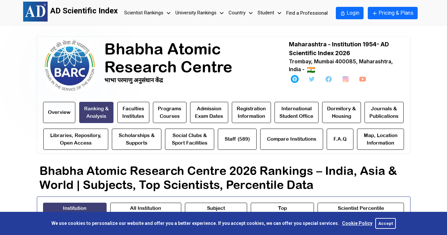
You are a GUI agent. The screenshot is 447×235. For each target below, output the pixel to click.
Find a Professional (307, 13)
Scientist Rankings (148, 13)
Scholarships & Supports (137, 139)
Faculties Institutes (133, 112)
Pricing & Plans (392, 13)
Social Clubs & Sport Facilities (189, 139)
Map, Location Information (380, 139)
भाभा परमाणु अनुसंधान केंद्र (133, 80)
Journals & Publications (383, 112)
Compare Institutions (291, 139)
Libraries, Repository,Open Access (75, 139)
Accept (385, 223)
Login (349, 13)
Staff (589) (237, 139)
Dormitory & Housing (341, 112)
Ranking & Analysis (96, 112)
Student (270, 13)
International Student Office (296, 112)
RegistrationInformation (251, 112)
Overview (59, 112)
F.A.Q (340, 139)
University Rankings (200, 13)
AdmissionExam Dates (209, 112)
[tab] (75, 211)
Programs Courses (169, 112)
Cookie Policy (357, 223)
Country (242, 13)
